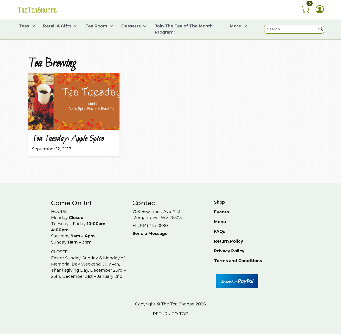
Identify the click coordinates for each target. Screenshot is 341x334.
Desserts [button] (131, 26)
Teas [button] (24, 26)
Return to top (170, 313)
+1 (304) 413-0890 (150, 225)
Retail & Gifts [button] (57, 26)
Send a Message (150, 233)
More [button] (235, 26)
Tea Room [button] (96, 26)
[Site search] (290, 29)
